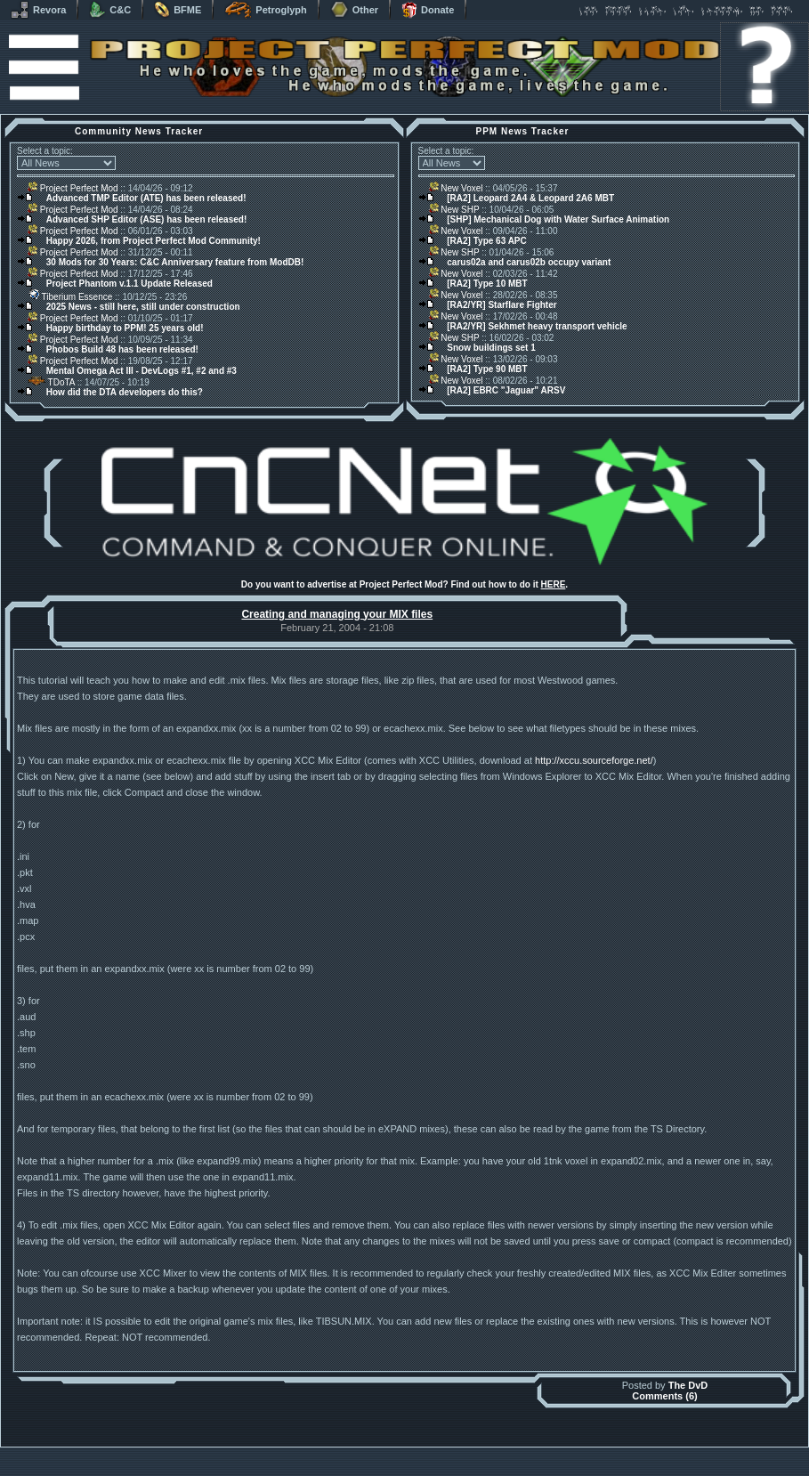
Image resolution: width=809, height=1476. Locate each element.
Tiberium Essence (70, 297)
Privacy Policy (497, 1471)
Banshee (419, 1451)
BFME (177, 10)
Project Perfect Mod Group (395, 1461)
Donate (427, 10)
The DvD (688, 1385)
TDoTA (51, 382)
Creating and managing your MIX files (337, 614)
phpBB (505, 1451)
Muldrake (325, 1451)
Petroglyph (265, 10)
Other (354, 10)
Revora (38, 10)
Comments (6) (664, 1396)
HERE (553, 584)
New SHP (454, 210)
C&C (110, 10)
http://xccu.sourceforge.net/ (594, 760)
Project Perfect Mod (73, 188)
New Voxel (456, 188)
